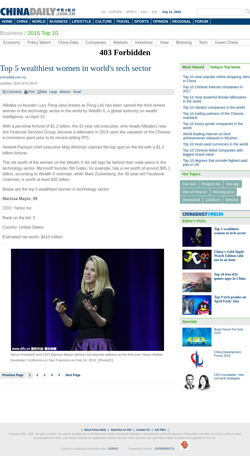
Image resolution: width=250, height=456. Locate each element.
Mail (44, 92)
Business (11, 33)
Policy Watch (39, 42)
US (103, 12)
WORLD (38, 21)
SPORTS (141, 21)
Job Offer (160, 429)
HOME (7, 21)
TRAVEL (123, 21)
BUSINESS (58, 21)
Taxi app (232, 184)
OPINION (160, 21)
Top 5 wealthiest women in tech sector (230, 231)
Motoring (184, 42)
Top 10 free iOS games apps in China (230, 276)
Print (31, 92)
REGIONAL (181, 21)
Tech (203, 42)
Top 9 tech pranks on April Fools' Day (230, 299)
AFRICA (131, 12)
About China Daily (95, 429)
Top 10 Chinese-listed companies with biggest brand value (213, 152)
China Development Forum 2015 (227, 354)
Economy (11, 42)
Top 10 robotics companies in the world (214, 107)
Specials (189, 321)
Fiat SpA (189, 184)
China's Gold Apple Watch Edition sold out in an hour (229, 256)
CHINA (22, 21)
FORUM (201, 21)
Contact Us (143, 429)
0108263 (113, 448)
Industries (144, 42)
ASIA (143, 12)
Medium (65, 92)
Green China (226, 42)
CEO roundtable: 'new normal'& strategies (229, 376)
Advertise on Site (121, 429)
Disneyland (191, 200)
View (164, 42)
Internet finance (194, 192)
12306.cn (212, 200)
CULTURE (103, 21)
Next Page (73, 375)
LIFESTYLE (81, 21)
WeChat (232, 200)
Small (77, 92)
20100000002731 (164, 448)
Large (53, 92)
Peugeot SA (211, 184)
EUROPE (115, 12)
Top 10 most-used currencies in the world (215, 144)
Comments (14, 92)
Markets (121, 42)
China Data (68, 42)
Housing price (223, 192)
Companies (96, 42)
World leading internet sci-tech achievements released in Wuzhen (210, 136)
